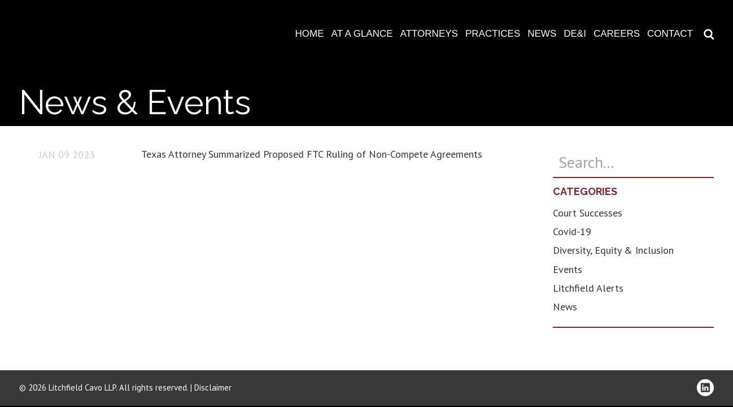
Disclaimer (213, 387)
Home (309, 33)
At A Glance (362, 33)
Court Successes (587, 212)
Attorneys (429, 33)
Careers (617, 33)
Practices (492, 33)
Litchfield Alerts (588, 288)
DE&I (575, 33)
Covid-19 (572, 231)
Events (567, 269)
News (541, 33)
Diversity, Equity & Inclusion (613, 250)
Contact (670, 33)
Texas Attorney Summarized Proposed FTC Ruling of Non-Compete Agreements (311, 154)
